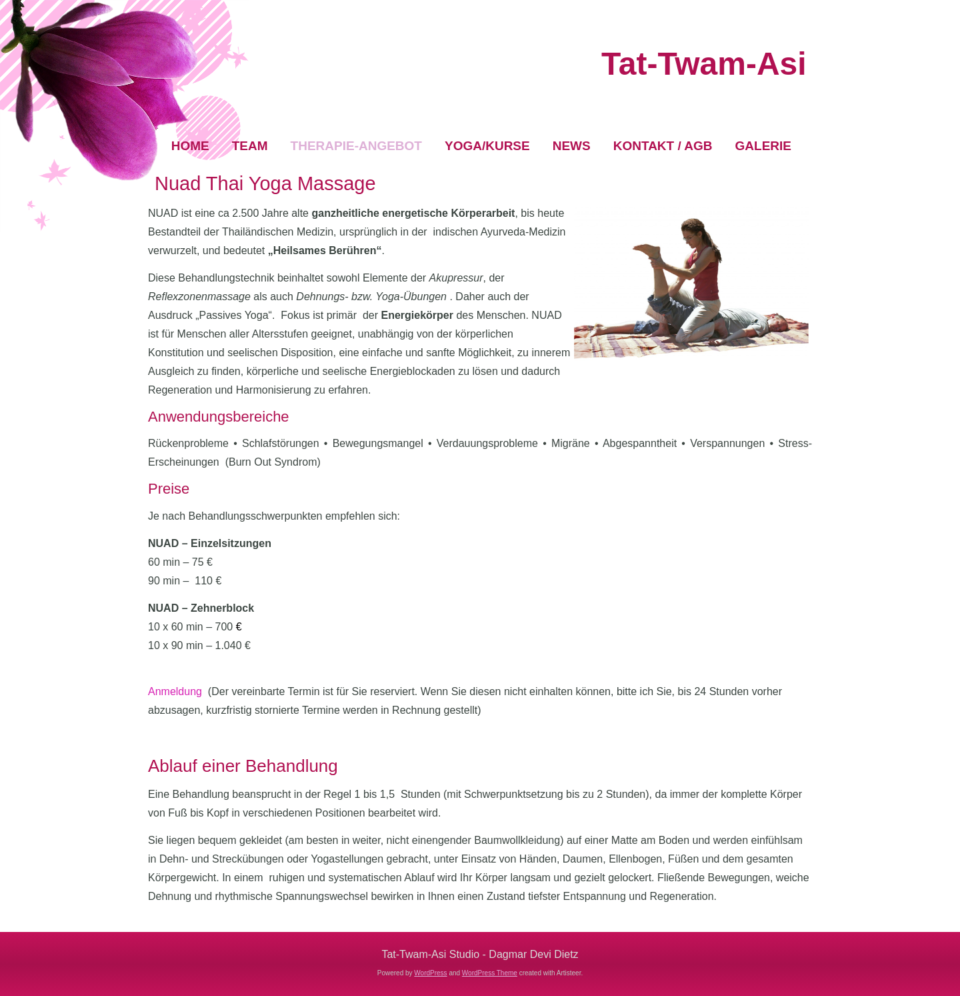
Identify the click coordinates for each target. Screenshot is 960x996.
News (572, 146)
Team (250, 146)
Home (190, 146)
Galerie (763, 146)
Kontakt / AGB (663, 146)
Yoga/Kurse (487, 146)
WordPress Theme (489, 973)
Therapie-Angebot (356, 146)
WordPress (430, 973)
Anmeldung (175, 691)
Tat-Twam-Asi (704, 63)
